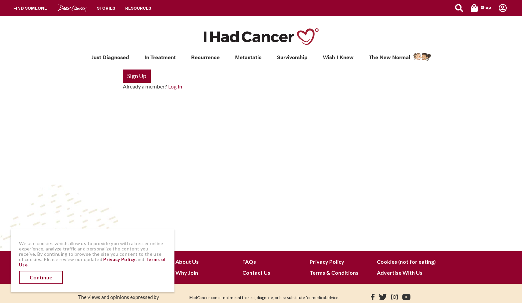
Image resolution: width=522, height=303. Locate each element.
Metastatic (248, 57)
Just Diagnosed (110, 57)
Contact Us (256, 272)
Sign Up (136, 75)
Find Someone (30, 8)
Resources (138, 8)
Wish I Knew (338, 57)
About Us (187, 261)
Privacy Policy (327, 261)
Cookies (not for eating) (406, 261)
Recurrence (205, 57)
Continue (41, 277)
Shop (481, 8)
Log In (175, 86)
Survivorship (292, 57)
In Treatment (160, 57)
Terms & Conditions (334, 272)
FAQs (249, 261)
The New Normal (389, 57)
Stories (106, 8)
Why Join (186, 272)
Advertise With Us (399, 272)
